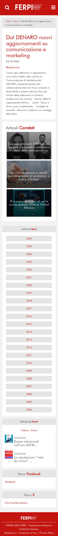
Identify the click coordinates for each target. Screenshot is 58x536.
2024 (29, 254)
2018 (29, 300)
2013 (29, 339)
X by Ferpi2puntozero (16, 502)
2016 (29, 316)
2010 (29, 362)
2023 (29, 261)
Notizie (24, 430)
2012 (29, 347)
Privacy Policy (47, 532)
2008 (29, 378)
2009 (29, 370)
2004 (29, 409)
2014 (29, 331)
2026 (29, 238)
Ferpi (8, 21)
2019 (29, 292)
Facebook (10, 481)
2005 (29, 401)
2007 (29, 386)
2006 (29, 394)
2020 (29, 285)
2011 (29, 355)
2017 (29, 308)
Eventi (34, 430)
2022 (29, 269)
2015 (29, 324)
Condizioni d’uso (27, 532)
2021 (29, 277)
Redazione (9, 532)
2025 (29, 246)
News (15, 21)
